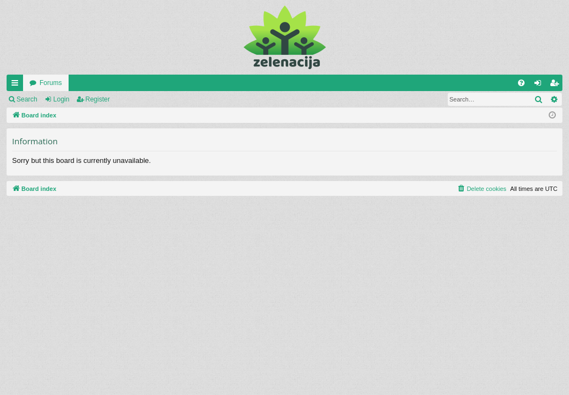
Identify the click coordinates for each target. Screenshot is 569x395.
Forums (51, 83)
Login (61, 99)
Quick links (17, 85)
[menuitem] (521, 83)
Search (26, 99)
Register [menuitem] (556, 85)
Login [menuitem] (540, 85)
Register (98, 99)
